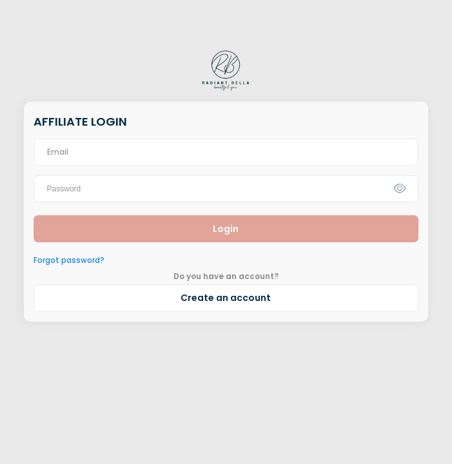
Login (226, 228)
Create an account (226, 297)
